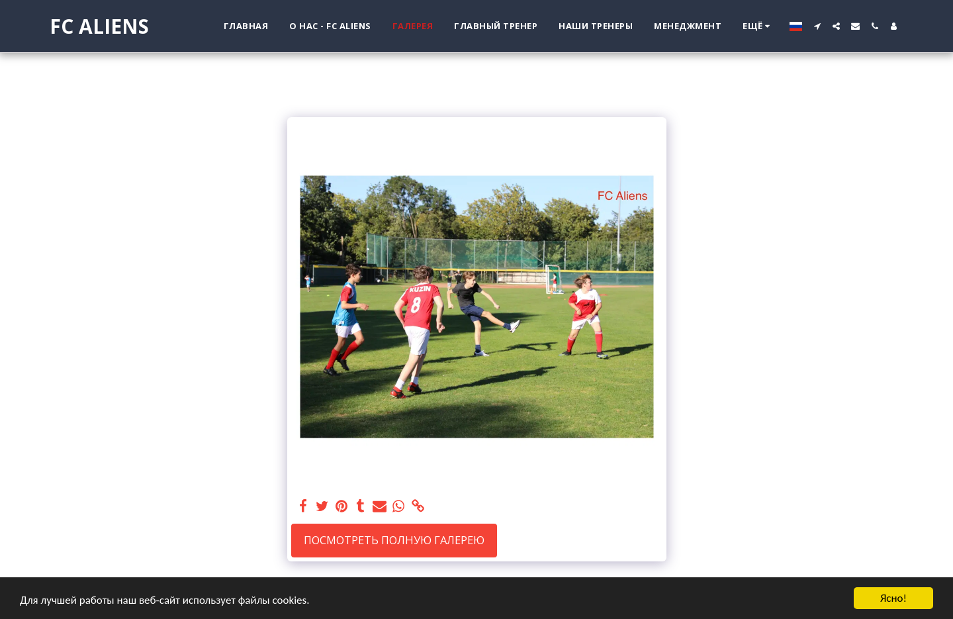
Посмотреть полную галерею (394, 540)
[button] (817, 26)
